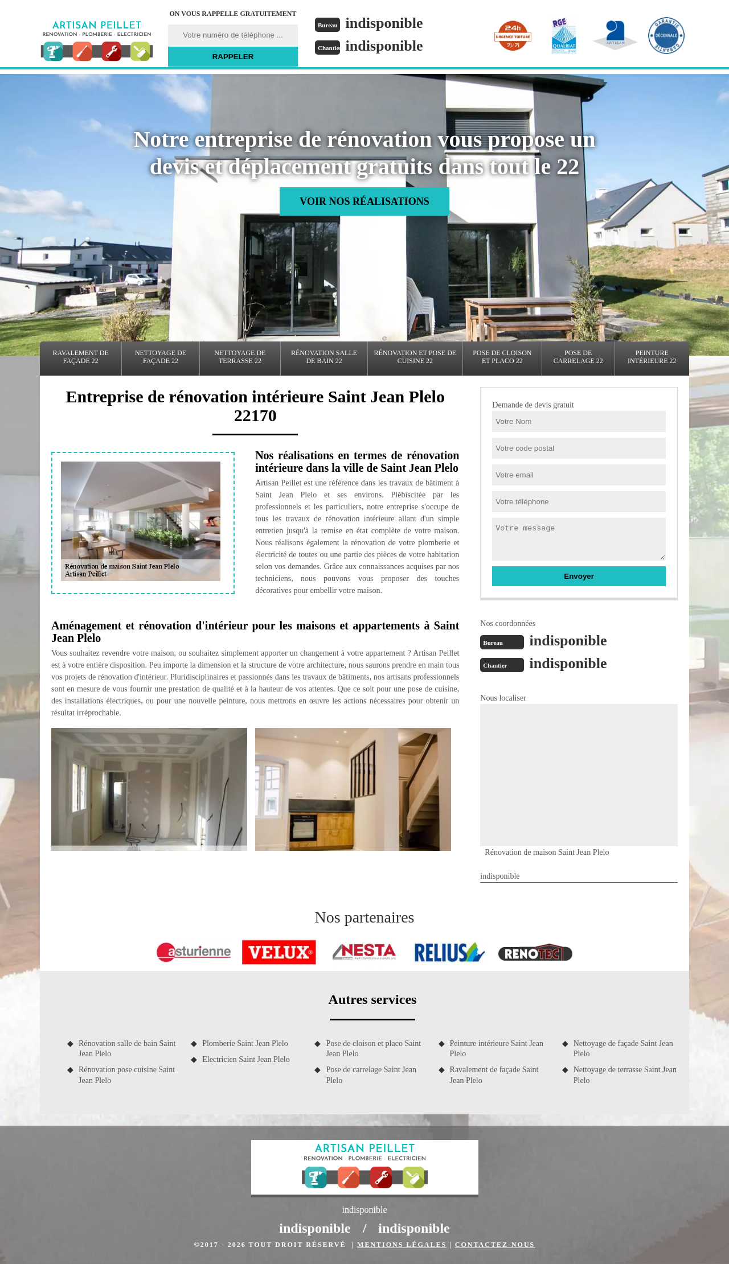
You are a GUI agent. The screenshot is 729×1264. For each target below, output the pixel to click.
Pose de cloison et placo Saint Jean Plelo (373, 1048)
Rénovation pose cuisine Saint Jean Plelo (127, 1074)
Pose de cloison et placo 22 (502, 357)
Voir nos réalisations (364, 201)
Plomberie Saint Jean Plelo (245, 1043)
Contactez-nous (495, 1245)
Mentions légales (402, 1245)
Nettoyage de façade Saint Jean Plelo (623, 1048)
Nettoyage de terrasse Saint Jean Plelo (625, 1074)
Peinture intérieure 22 (652, 357)
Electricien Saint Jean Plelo (246, 1059)
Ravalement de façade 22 (81, 357)
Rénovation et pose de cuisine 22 (415, 357)
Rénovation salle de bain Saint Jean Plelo (127, 1048)
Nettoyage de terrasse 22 (239, 357)
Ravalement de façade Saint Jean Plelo (494, 1074)
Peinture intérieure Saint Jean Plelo (496, 1048)
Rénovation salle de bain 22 (324, 357)
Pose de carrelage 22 (578, 357)
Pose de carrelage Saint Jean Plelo (371, 1074)
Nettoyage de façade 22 (160, 357)
